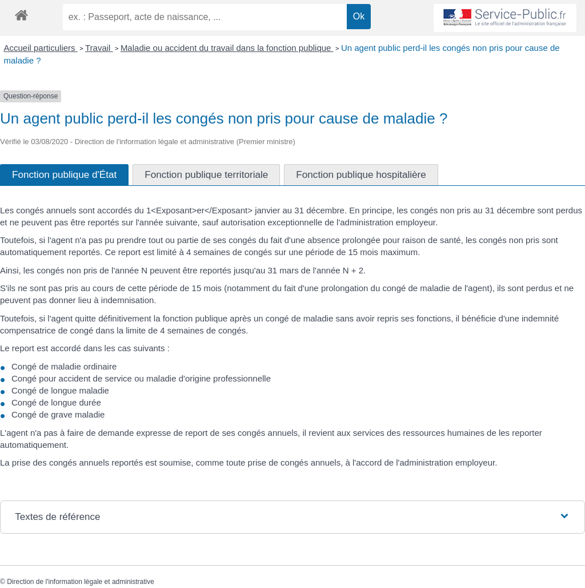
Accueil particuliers (41, 48)
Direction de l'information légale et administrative (80, 582)
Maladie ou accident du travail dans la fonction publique (227, 48)
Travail (99, 48)
